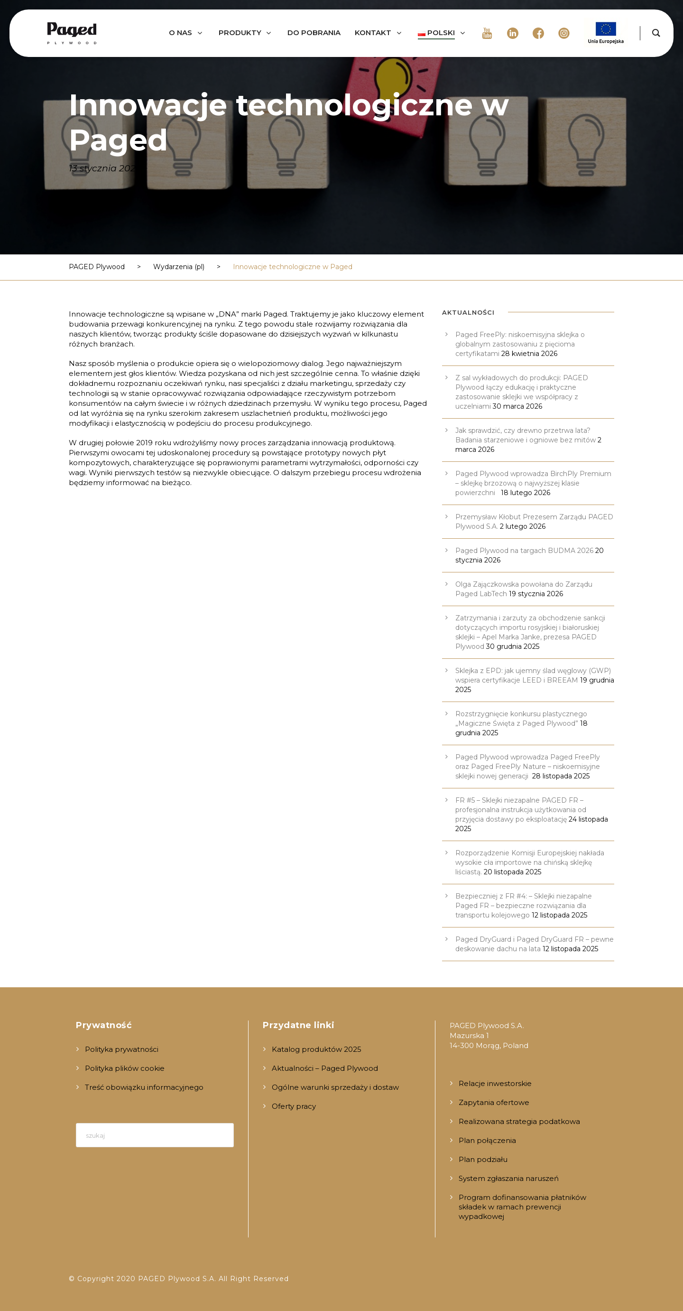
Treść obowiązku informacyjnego (144, 1087)
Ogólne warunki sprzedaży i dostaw (335, 1087)
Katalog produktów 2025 (316, 1049)
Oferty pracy (294, 1106)
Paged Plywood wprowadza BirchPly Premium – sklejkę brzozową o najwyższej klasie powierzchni (533, 483)
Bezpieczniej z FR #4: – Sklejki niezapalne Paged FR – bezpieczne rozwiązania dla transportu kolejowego (523, 905)
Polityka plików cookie (125, 1068)
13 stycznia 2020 (105, 168)
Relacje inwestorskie (495, 1083)
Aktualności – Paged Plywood (325, 1068)
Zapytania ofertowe (494, 1102)
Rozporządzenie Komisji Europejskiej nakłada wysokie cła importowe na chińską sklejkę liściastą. (529, 862)
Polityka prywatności (121, 1049)
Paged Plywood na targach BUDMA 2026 (524, 550)
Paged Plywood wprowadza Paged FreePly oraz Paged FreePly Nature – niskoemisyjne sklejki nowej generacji (527, 766)
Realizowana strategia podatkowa (519, 1121)
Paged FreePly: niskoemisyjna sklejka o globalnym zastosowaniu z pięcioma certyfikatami (520, 344)
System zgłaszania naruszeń (509, 1178)
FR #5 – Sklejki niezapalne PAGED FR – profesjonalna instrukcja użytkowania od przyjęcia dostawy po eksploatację (520, 810)
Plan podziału (483, 1159)
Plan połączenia (487, 1140)
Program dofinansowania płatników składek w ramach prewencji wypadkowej (522, 1207)
